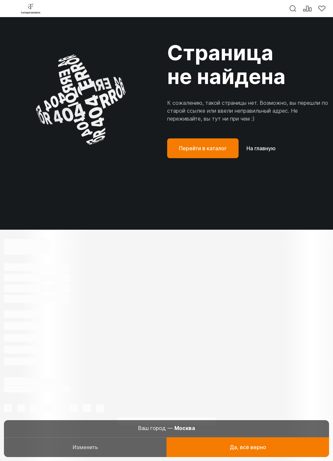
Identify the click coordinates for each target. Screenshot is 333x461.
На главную (261, 148)
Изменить (85, 447)
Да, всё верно (248, 447)
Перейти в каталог (203, 148)
